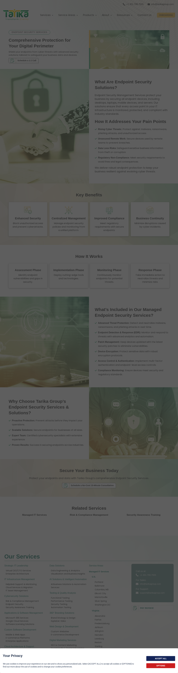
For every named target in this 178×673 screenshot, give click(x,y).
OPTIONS (160, 666)
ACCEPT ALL (161, 658)
